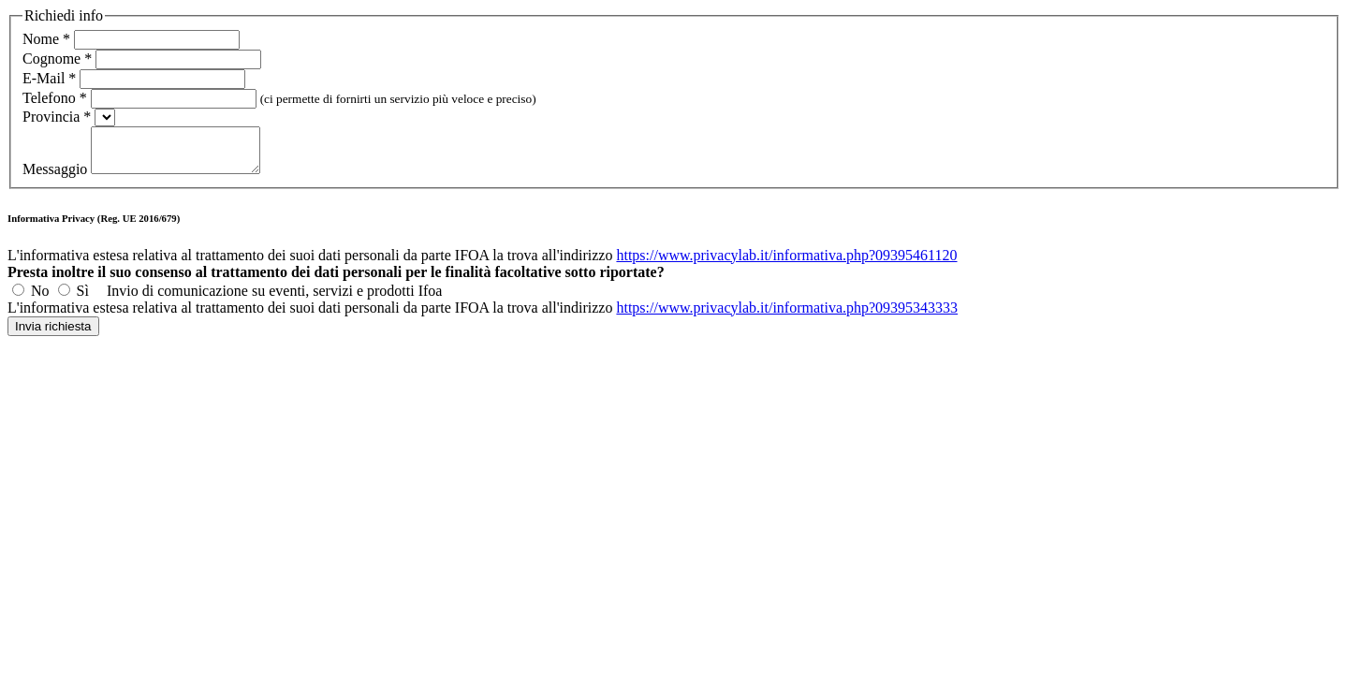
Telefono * (54, 98)
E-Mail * (49, 78)
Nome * (46, 39)
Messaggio (56, 177)
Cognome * (57, 58)
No (40, 299)
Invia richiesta (53, 335)
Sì (83, 299)
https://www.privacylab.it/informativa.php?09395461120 (786, 263)
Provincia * (56, 117)
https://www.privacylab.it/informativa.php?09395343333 (787, 316)
